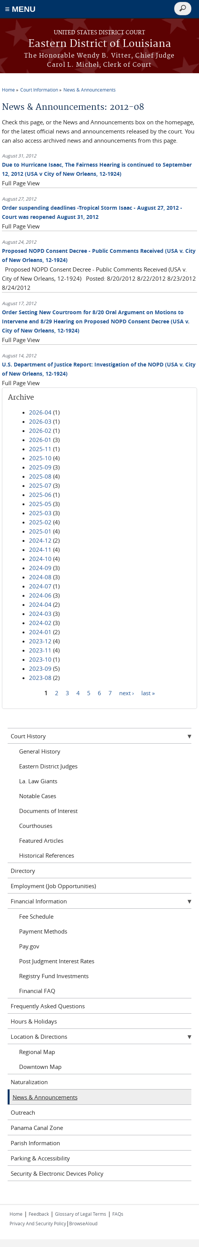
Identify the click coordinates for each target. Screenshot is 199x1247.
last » (148, 692)
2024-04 (40, 604)
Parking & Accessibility (40, 1158)
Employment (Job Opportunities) (53, 886)
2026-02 (40, 430)
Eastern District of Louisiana (99, 44)
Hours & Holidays (34, 1021)
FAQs (117, 1214)
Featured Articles (41, 840)
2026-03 (40, 421)
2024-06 (40, 595)
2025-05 (40, 504)
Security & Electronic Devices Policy (57, 1173)
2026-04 (40, 412)
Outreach (23, 1112)
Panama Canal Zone (37, 1127)
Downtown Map (40, 1066)
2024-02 (40, 623)
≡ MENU (20, 9)
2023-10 (40, 659)
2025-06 (40, 494)
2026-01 (40, 440)
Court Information (39, 90)
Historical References (46, 855)
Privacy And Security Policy (38, 1223)
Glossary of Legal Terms (80, 1214)
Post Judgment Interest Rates (56, 961)
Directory (23, 870)
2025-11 (40, 449)
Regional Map (37, 1052)
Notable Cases (37, 796)
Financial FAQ (37, 991)
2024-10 (40, 558)
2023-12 (40, 641)
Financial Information (39, 901)
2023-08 (40, 677)
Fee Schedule (36, 916)
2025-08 (40, 476)
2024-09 (40, 568)
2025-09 (40, 467)
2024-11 (40, 549)
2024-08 (40, 577)
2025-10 (40, 458)
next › (126, 692)
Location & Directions (39, 1036)
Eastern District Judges (48, 766)
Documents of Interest (48, 811)
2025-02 (40, 522)
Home (8, 90)
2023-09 (40, 668)
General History (39, 751)
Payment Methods (43, 931)
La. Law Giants (38, 781)
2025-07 (40, 485)
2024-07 (40, 586)
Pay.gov (29, 946)
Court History (28, 736)
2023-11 (40, 650)
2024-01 (40, 632)
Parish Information (35, 1143)
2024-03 (40, 613)
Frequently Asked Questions (48, 1006)
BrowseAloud (83, 1223)
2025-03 (40, 513)
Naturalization (29, 1082)
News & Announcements (89, 90)
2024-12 (40, 540)
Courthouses (35, 825)
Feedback (39, 1214)
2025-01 (40, 531)
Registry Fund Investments (54, 976)
